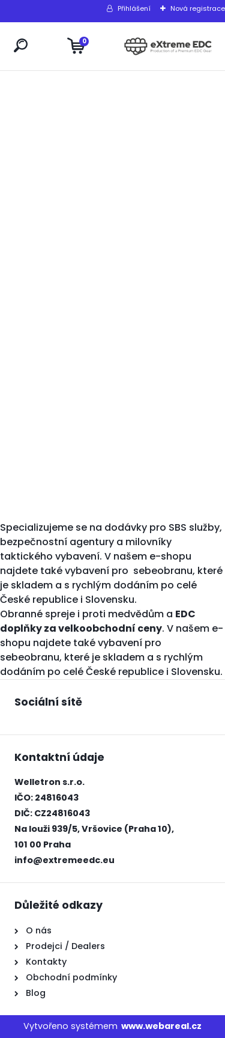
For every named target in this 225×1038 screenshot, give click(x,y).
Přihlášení (134, 8)
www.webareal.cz (161, 1026)
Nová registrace (197, 8)
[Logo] (168, 46)
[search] (20, 45)
